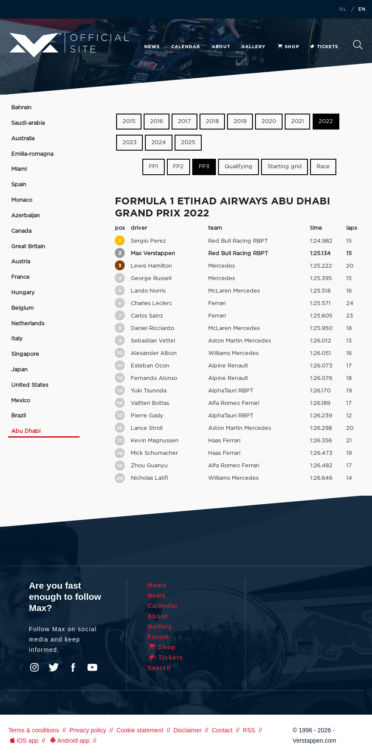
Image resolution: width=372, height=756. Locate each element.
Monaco (21, 200)
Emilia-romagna (32, 154)
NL (343, 9)
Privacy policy (87, 730)
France (20, 277)
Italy (17, 339)
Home (157, 585)
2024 (158, 142)
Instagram (34, 667)
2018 (212, 121)
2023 (130, 142)
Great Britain (28, 247)
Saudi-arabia (28, 123)
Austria (20, 262)
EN (362, 9)
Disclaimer (187, 730)
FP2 (178, 167)
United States (29, 385)
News (152, 47)
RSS (249, 730)
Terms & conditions (33, 730)
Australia (22, 139)
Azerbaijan (25, 216)
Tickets (323, 47)
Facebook (73, 667)
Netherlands (27, 324)
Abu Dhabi (25, 431)
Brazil (18, 416)
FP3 (204, 167)
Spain (18, 185)
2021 (297, 121)
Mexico (20, 401)
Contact (222, 730)
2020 (268, 121)
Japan (19, 370)
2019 (240, 121)
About (221, 47)
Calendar (185, 47)
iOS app (23, 740)
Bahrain (21, 108)
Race (323, 167)
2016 (156, 121)
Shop (288, 47)
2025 (188, 142)
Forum (158, 636)
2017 (184, 121)
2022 (326, 121)
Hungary (23, 293)
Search (358, 44)
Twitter (53, 667)
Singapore (25, 354)
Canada (21, 231)
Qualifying (238, 167)
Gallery (253, 47)
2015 (129, 121)
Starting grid (284, 167)
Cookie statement (140, 730)
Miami (19, 169)
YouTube (92, 667)
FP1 (153, 167)
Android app (69, 740)
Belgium (22, 308)
